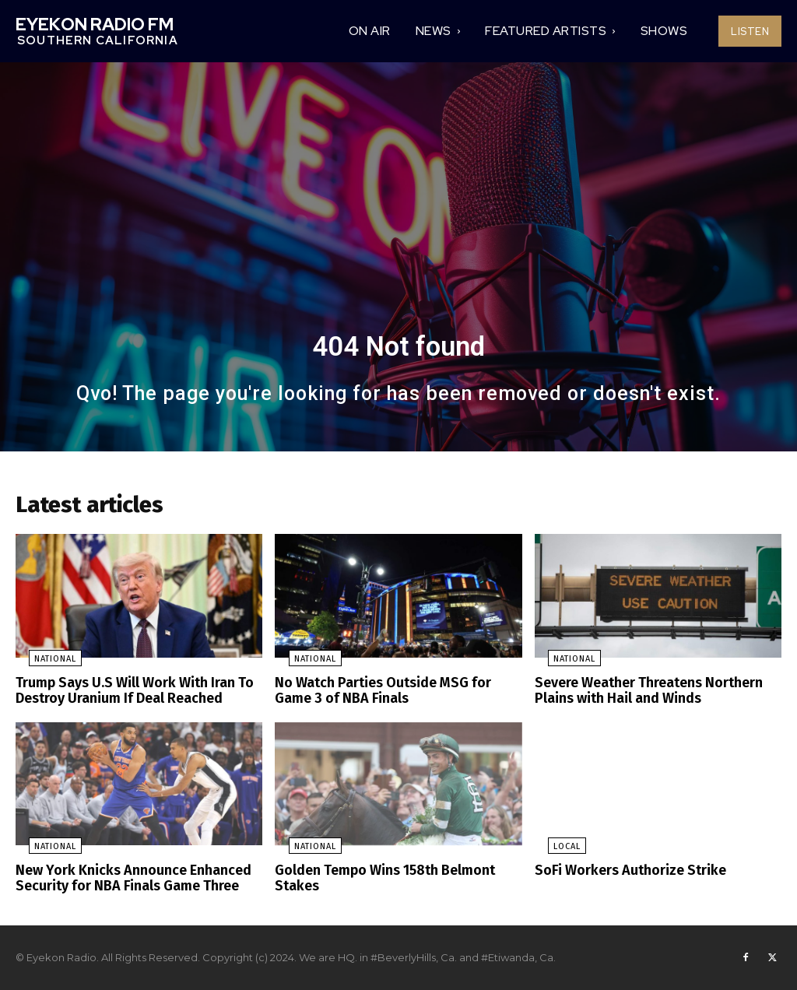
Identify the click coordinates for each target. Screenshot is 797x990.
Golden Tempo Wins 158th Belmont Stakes (379, 879)
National (42, 664)
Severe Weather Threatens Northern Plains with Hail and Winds (642, 694)
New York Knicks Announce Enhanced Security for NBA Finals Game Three (123, 879)
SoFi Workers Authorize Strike (623, 872)
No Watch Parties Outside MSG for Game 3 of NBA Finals (394, 694)
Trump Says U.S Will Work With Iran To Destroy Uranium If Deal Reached (125, 694)
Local (553, 849)
